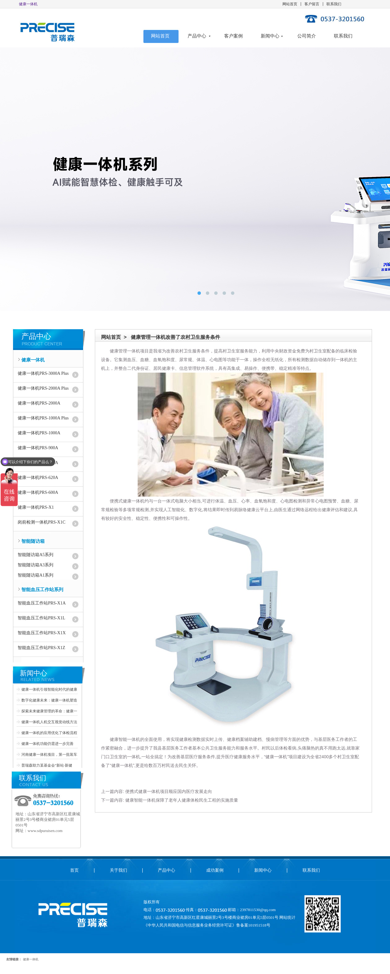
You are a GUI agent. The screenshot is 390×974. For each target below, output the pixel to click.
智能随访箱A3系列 (35, 565)
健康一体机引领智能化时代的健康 (49, 689)
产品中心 (197, 35)
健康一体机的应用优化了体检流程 (49, 733)
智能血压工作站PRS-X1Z (41, 647)
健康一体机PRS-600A (38, 492)
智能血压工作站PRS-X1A (42, 603)
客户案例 (233, 35)
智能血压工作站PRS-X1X (42, 633)
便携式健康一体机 (127, 500)
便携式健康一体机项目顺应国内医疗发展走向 (168, 791)
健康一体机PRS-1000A (39, 433)
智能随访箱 (33, 541)
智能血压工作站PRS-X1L (41, 618)
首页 (74, 870)
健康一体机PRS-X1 (36, 507)
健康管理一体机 (125, 350)
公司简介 (306, 35)
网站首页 (289, 4)
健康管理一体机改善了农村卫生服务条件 (175, 337)
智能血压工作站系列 (42, 589)
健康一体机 (33, 359)
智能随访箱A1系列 (35, 575)
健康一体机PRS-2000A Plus (43, 388)
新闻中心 (270, 35)
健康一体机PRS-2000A (39, 403)
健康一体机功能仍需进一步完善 (47, 744)
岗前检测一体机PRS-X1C (41, 522)
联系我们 (333, 4)
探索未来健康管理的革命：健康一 (49, 711)
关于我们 (118, 870)
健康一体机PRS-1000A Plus (43, 418)
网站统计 (287, 917)
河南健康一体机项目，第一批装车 (49, 754)
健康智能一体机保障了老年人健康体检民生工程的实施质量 (181, 800)
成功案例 (215, 870)
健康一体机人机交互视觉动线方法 (49, 722)
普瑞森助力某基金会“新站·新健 (46, 765)
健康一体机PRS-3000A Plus (43, 373)
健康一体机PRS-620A (38, 477)
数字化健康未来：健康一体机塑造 (49, 700)
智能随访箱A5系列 (35, 554)
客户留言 (311, 4)
